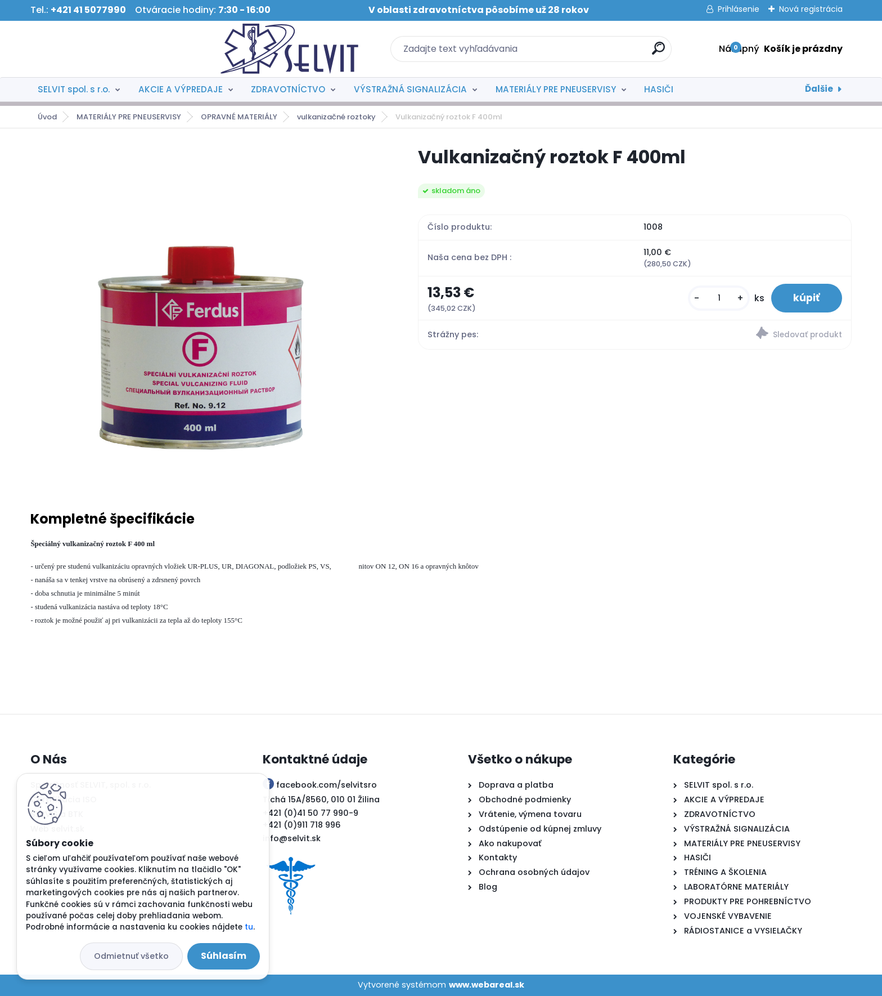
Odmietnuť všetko (131, 956)
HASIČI (658, 89)
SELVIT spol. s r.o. (74, 89)
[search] (563, 53)
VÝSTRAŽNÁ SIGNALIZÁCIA (410, 89)
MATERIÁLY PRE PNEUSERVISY (556, 89)
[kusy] (718, 298)
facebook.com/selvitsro (326, 784)
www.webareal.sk (486, 984)
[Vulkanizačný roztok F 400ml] (206, 314)
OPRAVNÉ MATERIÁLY (239, 116)
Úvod (47, 116)
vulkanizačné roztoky (336, 116)
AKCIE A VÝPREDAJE (180, 89)
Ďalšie (819, 89)
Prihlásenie (738, 9)
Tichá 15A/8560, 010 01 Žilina (321, 799)
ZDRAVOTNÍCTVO (288, 89)
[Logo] (99, 49)
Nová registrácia (811, 9)
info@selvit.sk (292, 838)
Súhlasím (223, 955)
